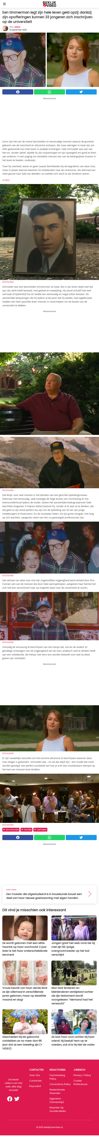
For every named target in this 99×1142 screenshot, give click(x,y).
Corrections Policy (60, 1084)
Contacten (35, 1080)
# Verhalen (40, 829)
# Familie (26, 829)
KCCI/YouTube (7, 281)
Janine (17, 27)
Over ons (34, 1075)
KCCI (7, 180)
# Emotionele (11, 829)
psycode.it (35, 1086)
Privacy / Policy (82, 1075)
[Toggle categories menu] (4, 4)
